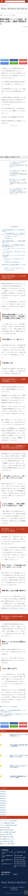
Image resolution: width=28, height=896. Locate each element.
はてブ (4, 63)
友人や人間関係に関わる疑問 (8, 832)
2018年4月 (3, 814)
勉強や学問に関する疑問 (6, 830)
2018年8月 (3, 805)
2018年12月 (3, 798)
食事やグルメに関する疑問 (7, 843)
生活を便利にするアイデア (7, 839)
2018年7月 (3, 807)
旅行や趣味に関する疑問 (6, 836)
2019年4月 (3, 791)
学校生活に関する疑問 (6, 834)
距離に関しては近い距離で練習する (12, 262)
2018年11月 (3, 800)
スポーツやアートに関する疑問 (9, 706)
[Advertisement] (14, 140)
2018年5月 (3, 812)
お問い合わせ (5, 874)
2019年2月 (3, 796)
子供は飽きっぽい (8, 238)
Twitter (4, 60)
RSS (15, 874)
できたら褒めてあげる (9, 270)
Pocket (23, 63)
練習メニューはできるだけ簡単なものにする (14, 268)
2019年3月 (3, 794)
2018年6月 (3, 810)
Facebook (14, 60)
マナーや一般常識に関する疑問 (8, 825)
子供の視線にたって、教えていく (11, 236)
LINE (13, 63)
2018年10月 (3, 803)
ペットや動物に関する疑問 (7, 823)
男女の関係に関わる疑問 (6, 841)
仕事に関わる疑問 (5, 827)
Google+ (23, 60)
